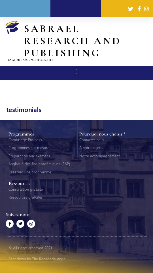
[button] (76, 71)
